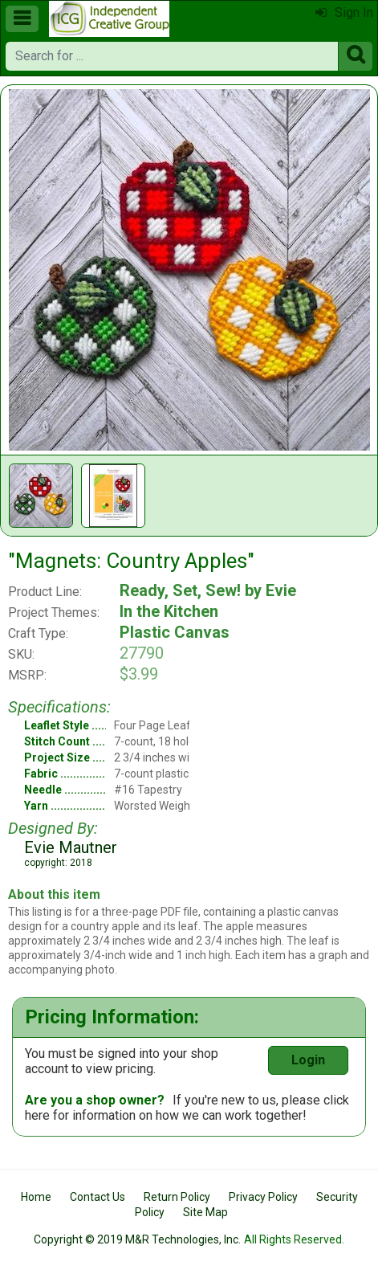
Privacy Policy (263, 1196)
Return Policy (177, 1196)
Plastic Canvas (175, 632)
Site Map (205, 1212)
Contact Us (97, 1196)
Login (308, 1060)
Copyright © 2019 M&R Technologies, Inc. (137, 1239)
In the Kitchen (169, 611)
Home (36, 1196)
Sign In (344, 12)
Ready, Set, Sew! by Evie (208, 590)
